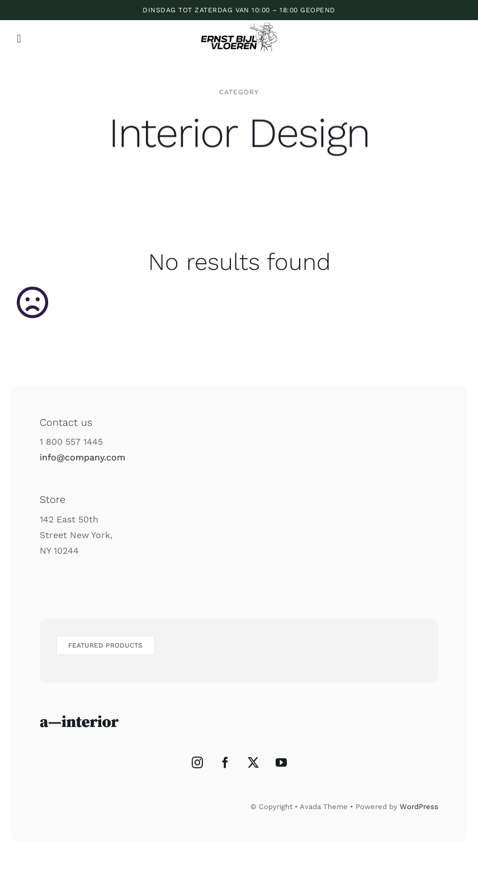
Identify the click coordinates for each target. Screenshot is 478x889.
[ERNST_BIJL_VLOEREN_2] (239, 22)
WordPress (419, 806)
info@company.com (82, 457)
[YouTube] (281, 762)
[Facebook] (225, 762)
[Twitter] (253, 762)
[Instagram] (197, 762)
